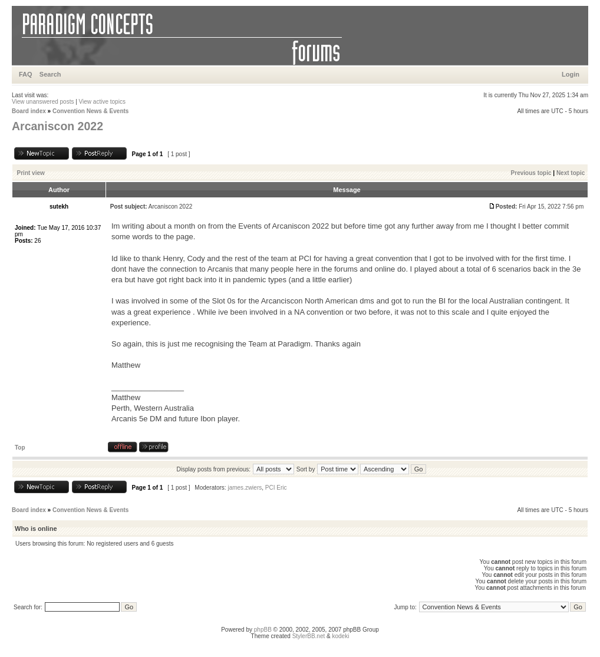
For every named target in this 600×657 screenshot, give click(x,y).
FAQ (25, 74)
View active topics (102, 101)
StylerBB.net (308, 636)
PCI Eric (276, 487)
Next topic (570, 173)
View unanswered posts (43, 101)
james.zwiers (245, 487)
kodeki (340, 636)
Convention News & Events (90, 111)
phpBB (263, 629)
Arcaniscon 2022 (57, 126)
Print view (31, 173)
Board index (29, 111)
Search (50, 74)
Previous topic (531, 173)
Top (20, 447)
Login (570, 74)
